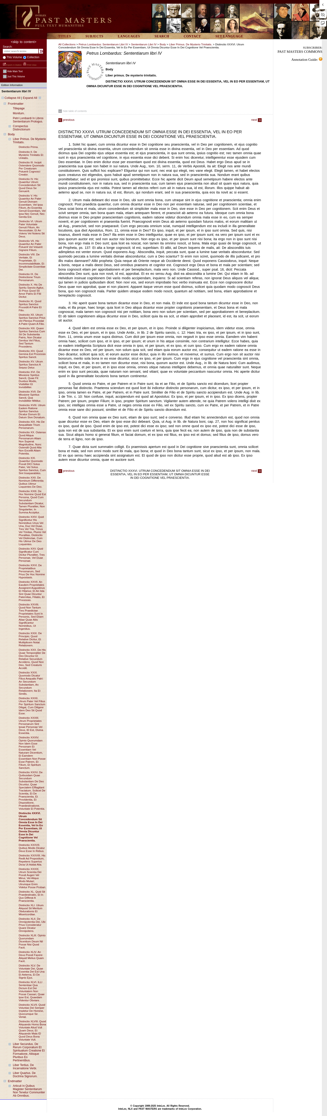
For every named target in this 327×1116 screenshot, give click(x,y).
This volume (14, 57)
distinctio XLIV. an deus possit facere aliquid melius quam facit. (31, 956)
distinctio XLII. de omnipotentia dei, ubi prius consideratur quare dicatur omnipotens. (32, 924)
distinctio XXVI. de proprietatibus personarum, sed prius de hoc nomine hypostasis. (32, 571)
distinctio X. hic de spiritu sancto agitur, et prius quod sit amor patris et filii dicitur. (31, 290)
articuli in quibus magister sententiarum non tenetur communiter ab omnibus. (29, 1090)
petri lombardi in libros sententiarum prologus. (28, 120)
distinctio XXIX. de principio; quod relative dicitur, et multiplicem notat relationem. (30, 639)
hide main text (13, 71)
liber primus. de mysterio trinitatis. (191, 44)
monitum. (19, 113)
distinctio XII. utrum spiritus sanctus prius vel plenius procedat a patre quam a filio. (32, 319)
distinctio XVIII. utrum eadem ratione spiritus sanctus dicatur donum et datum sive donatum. (32, 411)
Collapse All (12, 98)
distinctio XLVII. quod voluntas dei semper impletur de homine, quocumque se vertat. (32, 1010)
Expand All (30, 98)
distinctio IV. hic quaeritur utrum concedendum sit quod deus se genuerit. (29, 185)
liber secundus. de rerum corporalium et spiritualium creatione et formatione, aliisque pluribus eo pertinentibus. (29, 1052)
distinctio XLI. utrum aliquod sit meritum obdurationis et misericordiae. (31, 910)
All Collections (66, 44)
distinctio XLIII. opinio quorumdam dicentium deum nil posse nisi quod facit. (32, 941)
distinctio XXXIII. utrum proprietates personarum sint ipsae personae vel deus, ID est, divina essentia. (31, 725)
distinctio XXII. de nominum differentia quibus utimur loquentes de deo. (31, 482)
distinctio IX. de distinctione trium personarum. (29, 277)
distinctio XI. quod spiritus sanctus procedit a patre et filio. (30, 306)
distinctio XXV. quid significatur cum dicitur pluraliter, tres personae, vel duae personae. (32, 554)
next (256, 120)
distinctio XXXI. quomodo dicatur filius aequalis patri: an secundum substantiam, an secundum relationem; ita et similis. (31, 683)
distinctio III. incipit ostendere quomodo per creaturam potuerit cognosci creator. (31, 168)
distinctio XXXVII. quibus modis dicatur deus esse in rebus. (32, 847)
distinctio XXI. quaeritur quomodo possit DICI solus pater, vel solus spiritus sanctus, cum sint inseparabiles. (32, 465)
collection (32, 57)
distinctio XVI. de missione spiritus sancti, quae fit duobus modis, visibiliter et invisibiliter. (29, 379)
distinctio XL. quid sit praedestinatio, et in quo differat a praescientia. (32, 896)
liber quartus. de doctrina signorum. (25, 1074)
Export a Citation (12, 65)
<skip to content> (23, 42)
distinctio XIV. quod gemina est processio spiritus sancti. (32, 353)
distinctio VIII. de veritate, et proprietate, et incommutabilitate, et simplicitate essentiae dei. (32, 262)
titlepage (19, 108)
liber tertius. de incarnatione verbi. (25, 1066)
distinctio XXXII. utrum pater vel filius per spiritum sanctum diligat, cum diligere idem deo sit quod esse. (32, 706)
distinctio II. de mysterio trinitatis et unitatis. (31, 154)
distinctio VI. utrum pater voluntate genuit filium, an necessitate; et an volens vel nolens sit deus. (32, 229)
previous (66, 120)
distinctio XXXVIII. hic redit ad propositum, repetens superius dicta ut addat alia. (32, 860)
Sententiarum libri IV (143, 44)
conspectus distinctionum (21, 128)
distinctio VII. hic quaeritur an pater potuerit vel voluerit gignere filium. (31, 245)
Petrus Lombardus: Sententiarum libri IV (103, 44)
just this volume (14, 76)
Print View (29, 65)
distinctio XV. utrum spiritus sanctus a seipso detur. (31, 364)
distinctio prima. (28, 146)
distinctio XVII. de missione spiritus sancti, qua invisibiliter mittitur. (30, 396)
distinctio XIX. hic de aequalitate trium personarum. (32, 424)
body (11, 134)
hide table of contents (72, 111)
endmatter (15, 1081)
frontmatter (16, 103)
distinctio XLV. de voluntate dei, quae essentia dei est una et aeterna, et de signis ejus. (31, 971)
